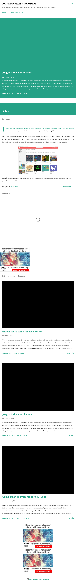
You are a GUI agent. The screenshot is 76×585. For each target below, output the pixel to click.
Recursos (14, 187)
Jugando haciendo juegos (19, 3)
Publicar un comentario (21, 94)
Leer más (70, 353)
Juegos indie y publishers (17, 72)
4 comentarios (18, 353)
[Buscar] (67, 3)
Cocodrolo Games (17, 12)
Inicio (4, 12)
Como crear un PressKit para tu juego (24, 496)
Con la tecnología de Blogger (38, 579)
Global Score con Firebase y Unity (22, 331)
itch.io (7, 128)
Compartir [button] (6, 94)
